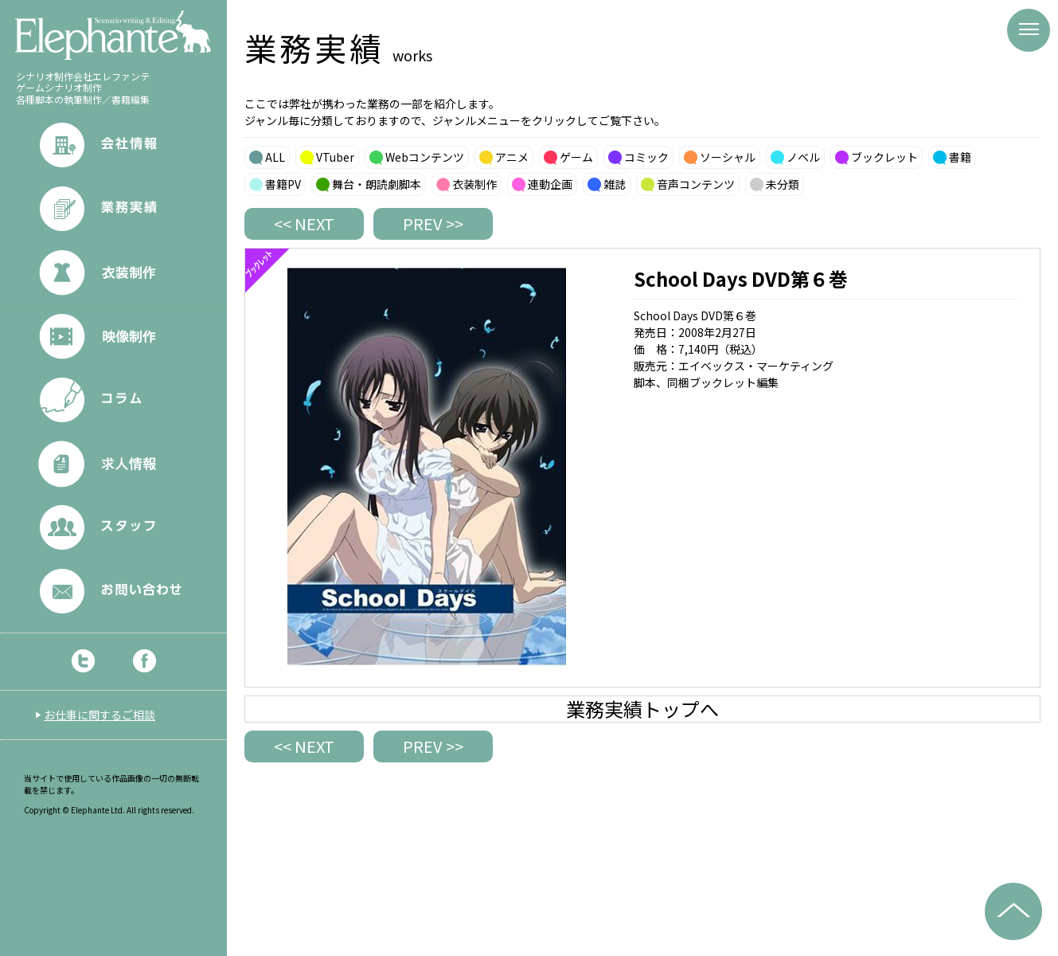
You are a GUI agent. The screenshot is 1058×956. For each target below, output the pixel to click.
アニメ (512, 157)
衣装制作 (474, 184)
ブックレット (884, 157)
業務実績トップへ (642, 709)
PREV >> (433, 223)
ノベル (803, 157)
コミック (646, 157)
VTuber (335, 157)
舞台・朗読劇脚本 (376, 184)
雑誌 (614, 184)
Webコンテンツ (424, 157)
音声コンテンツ (696, 184)
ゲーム (576, 157)
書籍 (960, 157)
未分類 (782, 184)
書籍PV (283, 184)
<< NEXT (304, 223)
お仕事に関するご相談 (99, 715)
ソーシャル (727, 157)
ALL (275, 157)
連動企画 (550, 184)
